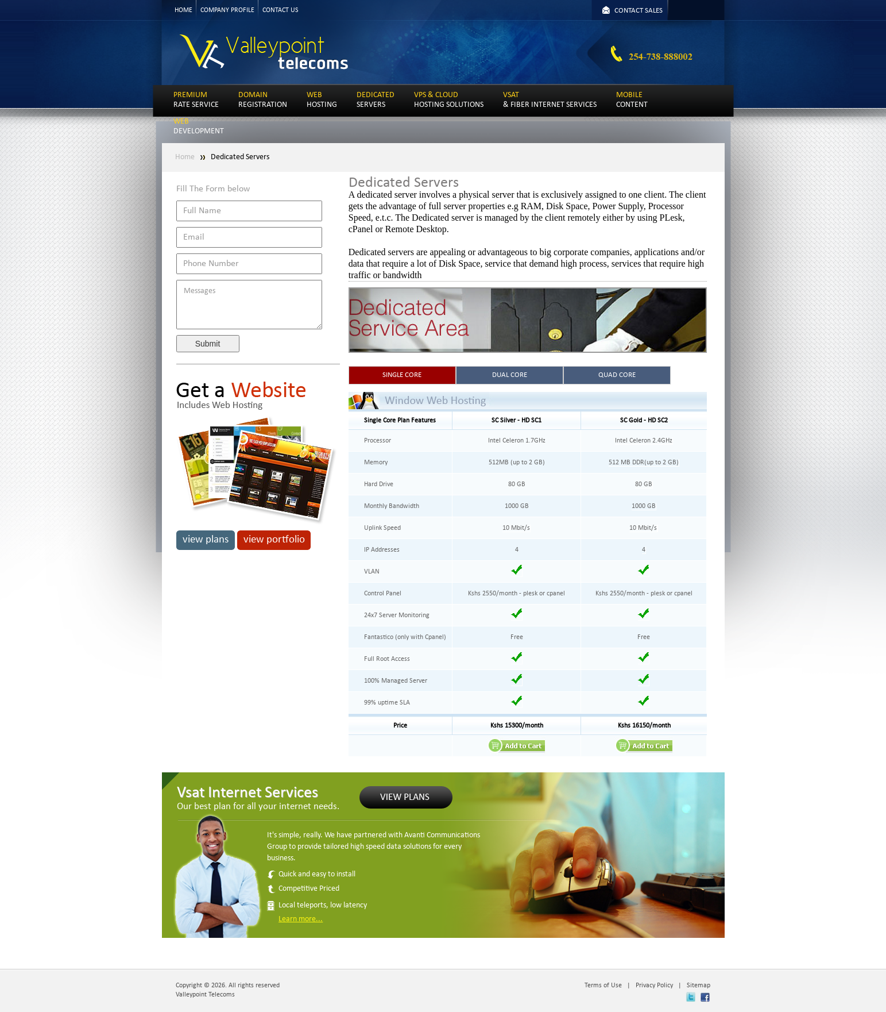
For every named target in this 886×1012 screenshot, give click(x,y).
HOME (183, 10)
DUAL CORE (509, 375)
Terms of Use (603, 985)
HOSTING (322, 100)
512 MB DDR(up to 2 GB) (644, 462)
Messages (249, 304)
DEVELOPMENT (198, 126)
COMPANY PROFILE (227, 10)
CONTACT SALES (638, 10)
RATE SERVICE (196, 100)
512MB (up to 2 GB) (517, 462)
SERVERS (375, 100)
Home (185, 157)
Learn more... (300, 919)
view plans (206, 539)
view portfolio (274, 539)
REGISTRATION (262, 100)
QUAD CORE (617, 375)
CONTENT (632, 100)
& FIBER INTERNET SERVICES (550, 100)
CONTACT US (280, 10)
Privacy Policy (654, 985)
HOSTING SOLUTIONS (448, 100)
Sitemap (698, 985)
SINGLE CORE (401, 375)
